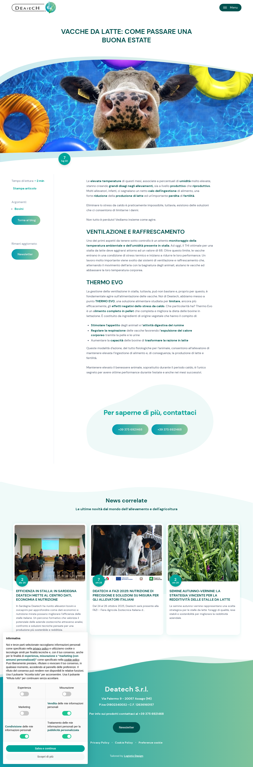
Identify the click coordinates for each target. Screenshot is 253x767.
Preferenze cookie (151, 742)
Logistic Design (133, 756)
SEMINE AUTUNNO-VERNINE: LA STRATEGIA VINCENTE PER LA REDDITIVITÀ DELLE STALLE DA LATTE (199, 595)
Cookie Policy (124, 742)
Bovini (19, 209)
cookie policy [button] (71, 659)
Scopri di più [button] (45, 756)
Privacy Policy (99, 742)
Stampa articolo (24, 188)
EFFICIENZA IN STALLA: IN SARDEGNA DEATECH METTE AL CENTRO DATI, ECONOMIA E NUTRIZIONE (46, 595)
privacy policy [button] (41, 648)
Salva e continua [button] (45, 748)
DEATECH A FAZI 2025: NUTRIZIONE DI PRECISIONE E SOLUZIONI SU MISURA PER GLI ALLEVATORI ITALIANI (126, 595)
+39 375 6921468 (130, 429)
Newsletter (25, 254)
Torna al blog (27, 220)
